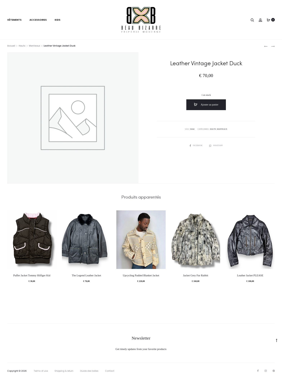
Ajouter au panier (206, 104)
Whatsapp (216, 145)
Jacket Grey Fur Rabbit (195, 275)
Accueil (11, 45)
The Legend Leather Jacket (86, 275)
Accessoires (38, 20)
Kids (57, 20)
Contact (109, 370)
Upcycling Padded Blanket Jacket (141, 275)
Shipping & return (63, 370)
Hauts (22, 45)
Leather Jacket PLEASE (250, 275)
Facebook (196, 145)
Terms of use (41, 370)
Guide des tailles (89, 370)
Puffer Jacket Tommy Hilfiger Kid (31, 275)
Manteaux (34, 45)
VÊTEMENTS (14, 20)
